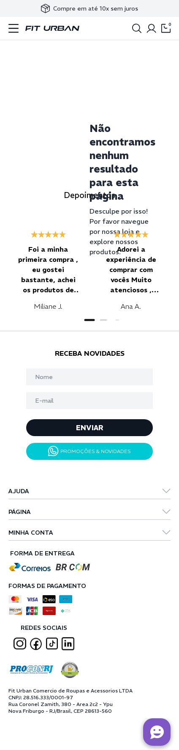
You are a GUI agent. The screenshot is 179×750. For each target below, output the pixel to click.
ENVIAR (89, 427)
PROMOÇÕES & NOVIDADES (89, 451)
